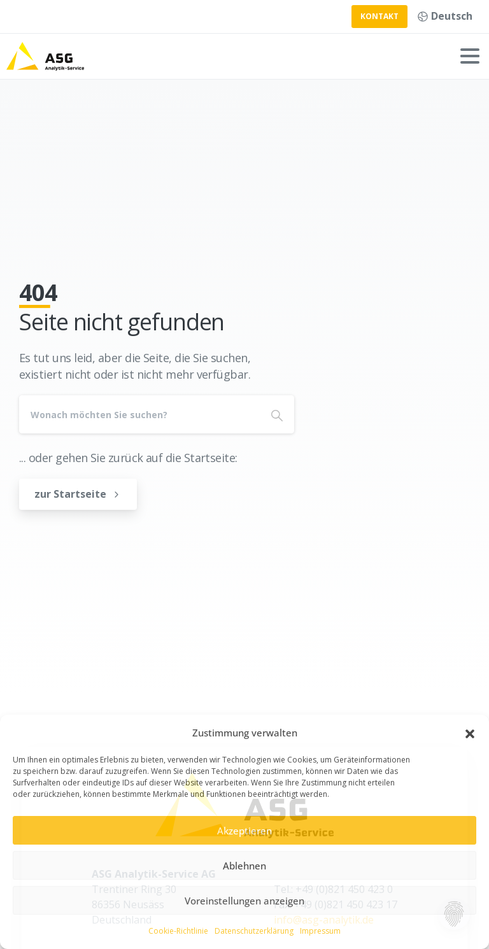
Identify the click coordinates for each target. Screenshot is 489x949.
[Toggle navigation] (470, 56)
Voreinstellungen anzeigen (244, 900)
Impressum (320, 930)
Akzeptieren (244, 830)
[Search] (139, 414)
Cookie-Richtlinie (178, 930)
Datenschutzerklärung (254, 930)
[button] (470, 733)
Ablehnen (244, 865)
